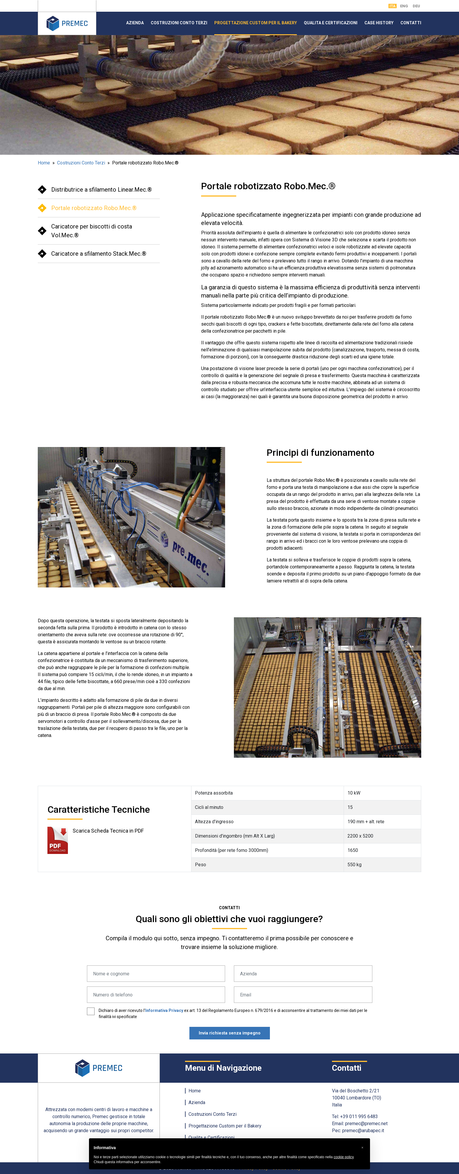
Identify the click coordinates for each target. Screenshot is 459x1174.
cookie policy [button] (344, 1157)
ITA (392, 6)
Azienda (135, 22)
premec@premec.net (366, 1123)
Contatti (410, 22)
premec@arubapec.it (363, 1130)
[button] (362, 1147)
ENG (404, 6)
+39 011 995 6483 (359, 1116)
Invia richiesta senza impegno (230, 1033)
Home (44, 163)
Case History (378, 22)
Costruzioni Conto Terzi (179, 22)
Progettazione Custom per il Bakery (255, 22)
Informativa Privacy (164, 1010)
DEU (416, 6)
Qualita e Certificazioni (330, 22)
